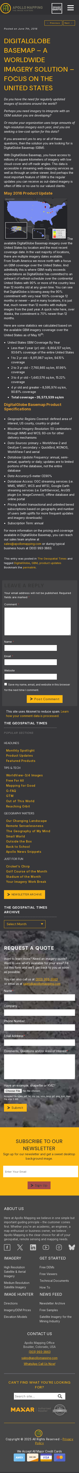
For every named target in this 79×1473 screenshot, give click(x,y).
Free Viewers (48, 1275)
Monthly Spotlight (20, 750)
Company (10, 1007)
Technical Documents (54, 1281)
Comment (11, 604)
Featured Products (21, 761)
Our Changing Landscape (26, 821)
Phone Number (14, 1022)
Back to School (18, 846)
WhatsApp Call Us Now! (39, 1365)
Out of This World (20, 801)
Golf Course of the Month (26, 871)
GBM (35, 563)
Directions (11, 1304)
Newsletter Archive (27, 895)
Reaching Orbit (18, 806)
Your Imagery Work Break (26, 881)
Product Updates (19, 755)
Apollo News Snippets (24, 851)
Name (9, 641)
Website (9, 670)
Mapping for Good (20, 785)
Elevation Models (15, 1318)
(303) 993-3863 (46, 980)
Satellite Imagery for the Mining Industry (56, 1320)
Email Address (14, 1037)
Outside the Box (19, 841)
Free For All (15, 780)
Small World (15, 836)
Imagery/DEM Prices (17, 1311)
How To (45, 1288)
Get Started (53, 1259)
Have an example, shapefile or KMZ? (29, 1086)
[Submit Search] (60, 1397)
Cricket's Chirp (18, 866)
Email (8, 656)
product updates (50, 563)
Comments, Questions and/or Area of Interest (36, 1052)
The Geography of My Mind (28, 831)
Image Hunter (18, 1295)
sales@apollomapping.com (22, 544)
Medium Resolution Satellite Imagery (16, 1286)
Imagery (12, 1259)
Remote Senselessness (25, 826)
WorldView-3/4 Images (24, 775)
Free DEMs (47, 1268)
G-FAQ (11, 791)
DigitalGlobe (22, 563)
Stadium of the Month (23, 876)
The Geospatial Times (52, 558)
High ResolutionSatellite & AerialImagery (15, 1273)
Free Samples (49, 1311)
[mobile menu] (68, 8)
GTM (10, 796)
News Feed (51, 1295)
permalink (29, 567)
